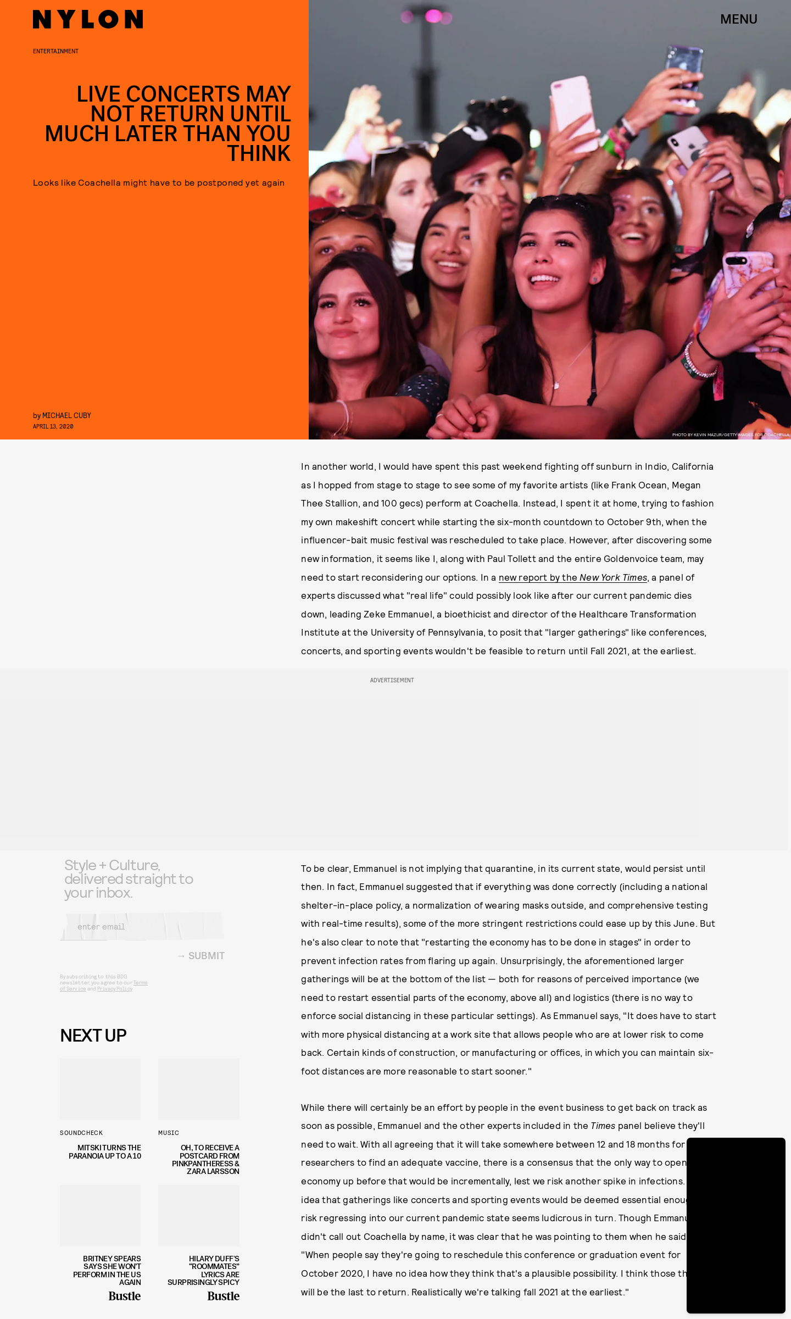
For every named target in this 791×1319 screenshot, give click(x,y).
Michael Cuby (66, 415)
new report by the (539, 576)
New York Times (613, 576)
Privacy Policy (114, 996)
